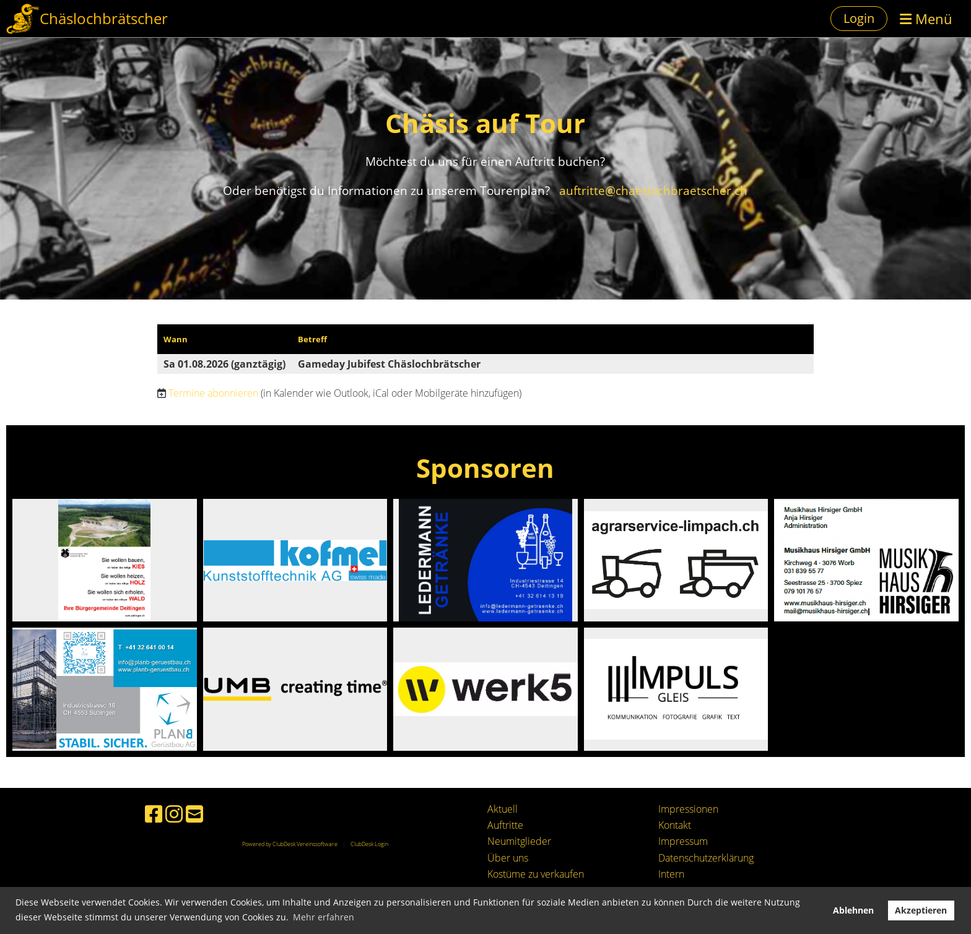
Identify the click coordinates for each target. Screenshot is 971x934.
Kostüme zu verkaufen (535, 874)
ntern (672, 874)
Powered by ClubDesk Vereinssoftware (289, 844)
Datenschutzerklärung (706, 858)
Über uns (507, 858)
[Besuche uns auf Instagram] (174, 813)
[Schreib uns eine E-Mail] (194, 813)
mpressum (684, 841)
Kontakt (674, 825)
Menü (926, 18)
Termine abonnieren (213, 393)
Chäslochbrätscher (104, 18)
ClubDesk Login (369, 844)
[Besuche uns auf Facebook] (153, 813)
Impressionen (688, 809)
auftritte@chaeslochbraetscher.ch (651, 190)
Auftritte (505, 825)
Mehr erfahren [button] (323, 917)
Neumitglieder (519, 841)
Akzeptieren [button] (921, 910)
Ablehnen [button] (853, 910)
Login (858, 18)
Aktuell (502, 809)
